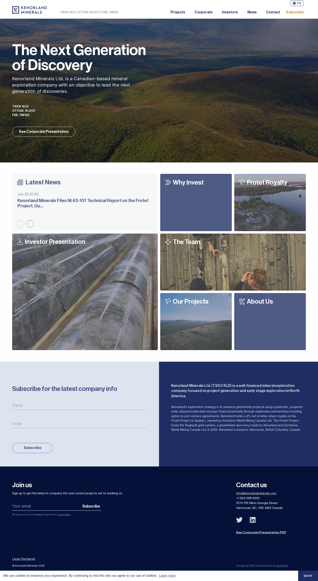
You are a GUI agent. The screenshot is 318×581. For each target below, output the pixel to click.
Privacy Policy (64, 516)
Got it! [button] (308, 575)
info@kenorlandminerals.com (256, 495)
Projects (178, 12)
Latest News (43, 183)
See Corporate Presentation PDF (261, 533)
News (252, 12)
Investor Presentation (55, 243)
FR (297, 3)
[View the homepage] (29, 10)
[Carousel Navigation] (25, 224)
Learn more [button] (167, 575)
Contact (273, 12)
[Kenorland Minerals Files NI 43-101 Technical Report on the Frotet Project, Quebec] (85, 201)
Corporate (204, 12)
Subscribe (295, 12)
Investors (230, 12)
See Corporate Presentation (44, 132)
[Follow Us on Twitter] (239, 521)
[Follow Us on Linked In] (253, 521)
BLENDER (282, 566)
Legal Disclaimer (23, 560)
